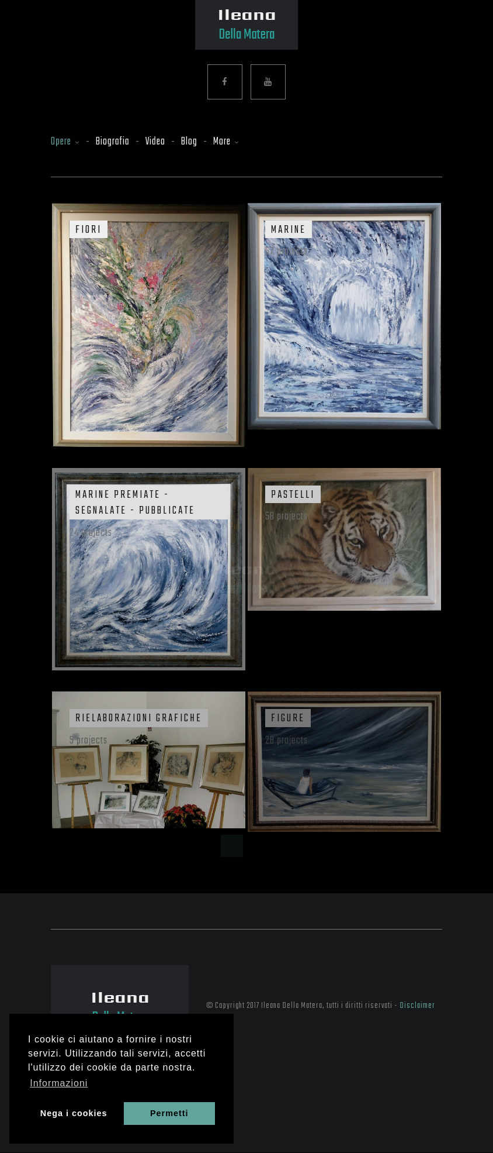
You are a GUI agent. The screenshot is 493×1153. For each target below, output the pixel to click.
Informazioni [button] (59, 1083)
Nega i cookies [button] (73, 1113)
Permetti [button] (169, 1113)
